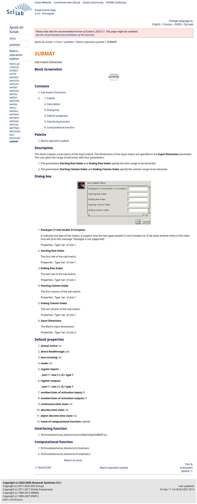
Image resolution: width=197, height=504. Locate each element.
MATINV (13, 104)
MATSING (14, 121)
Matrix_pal (15, 63)
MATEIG (13, 97)
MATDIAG (14, 90)
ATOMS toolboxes (116, 2)
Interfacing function (58, 121)
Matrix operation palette (16, 54)
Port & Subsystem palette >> (186, 468)
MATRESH (14, 117)
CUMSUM (14, 67)
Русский (188, 24)
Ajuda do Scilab (16, 29)
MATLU (13, 107)
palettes (15, 45)
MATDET (14, 87)
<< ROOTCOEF (43, 467)
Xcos (13, 38)
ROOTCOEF (15, 138)
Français (167, 24)
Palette (51, 98)
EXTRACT (14, 70)
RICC (12, 134)
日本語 (178, 24)
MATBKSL (14, 77)
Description (53, 104)
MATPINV (14, 114)
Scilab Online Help (45, 10)
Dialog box (53, 110)
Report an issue (73, 460)
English (156, 24)
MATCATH (14, 80)
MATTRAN (14, 127)
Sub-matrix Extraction (53, 92)
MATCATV (14, 84)
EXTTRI (13, 73)
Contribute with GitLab (67, 2)
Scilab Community (93, 2)
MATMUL (14, 111)
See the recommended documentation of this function (65, 35)
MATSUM (14, 124)
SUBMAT (14, 141)
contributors (15, 499)
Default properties (57, 115)
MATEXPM (14, 100)
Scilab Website (43, 2)
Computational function (60, 127)
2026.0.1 (100, 31)
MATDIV (13, 94)
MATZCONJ (15, 131)
